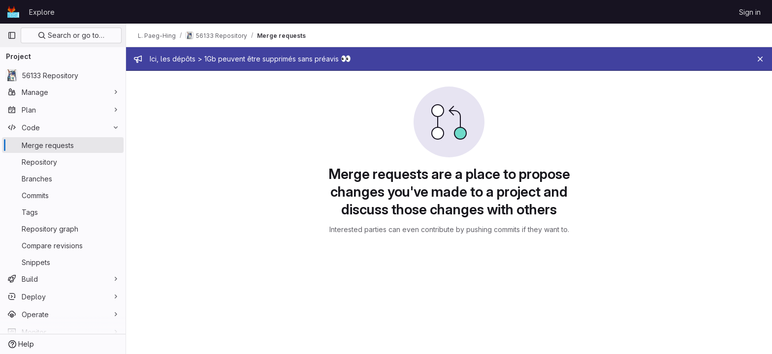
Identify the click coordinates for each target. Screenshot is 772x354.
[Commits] (63, 195)
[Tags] (63, 212)
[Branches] (63, 178)
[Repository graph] (63, 228)
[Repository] (63, 162)
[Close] (760, 59)
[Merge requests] (63, 145)
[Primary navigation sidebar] (12, 35)
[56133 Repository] (63, 75)
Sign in (750, 12)
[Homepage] (13, 12)
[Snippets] (63, 262)
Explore (42, 12)
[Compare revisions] (63, 245)
